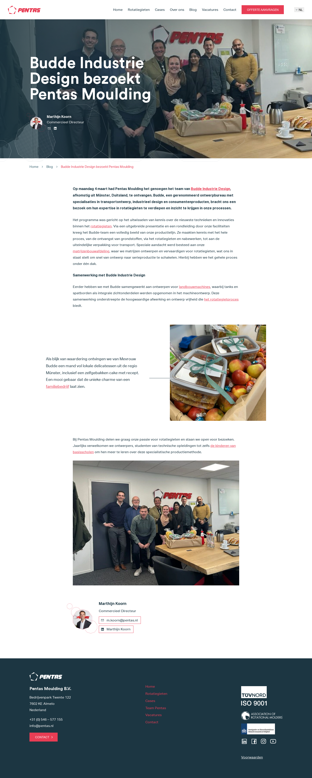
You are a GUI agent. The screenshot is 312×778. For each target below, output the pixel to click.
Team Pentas (155, 708)
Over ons (177, 10)
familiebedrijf (57, 386)
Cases (160, 10)
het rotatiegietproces (221, 299)
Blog (193, 10)
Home (118, 10)
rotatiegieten (101, 226)
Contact (229, 10)
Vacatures (210, 10)
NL (299, 10)
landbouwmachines (194, 287)
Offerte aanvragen (263, 10)
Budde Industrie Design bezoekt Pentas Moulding (97, 166)
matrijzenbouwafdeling (91, 251)
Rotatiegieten (139, 10)
